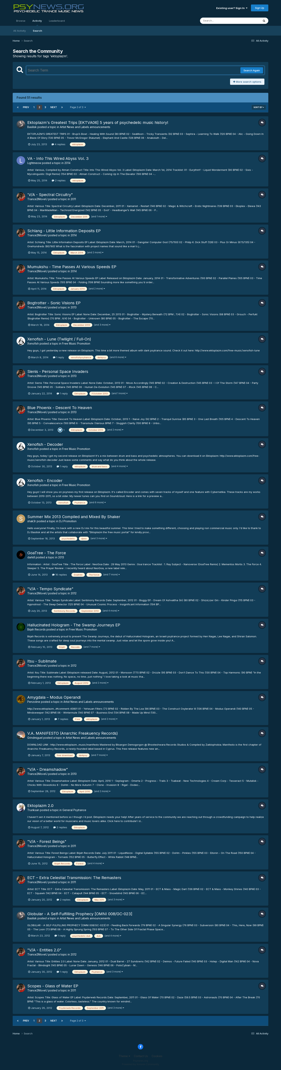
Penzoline (33, 701)
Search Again (252, 70)
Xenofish (33, 343)
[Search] (219, 21)
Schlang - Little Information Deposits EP (64, 230)
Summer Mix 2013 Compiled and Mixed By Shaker (73, 516)
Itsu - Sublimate (42, 661)
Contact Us (141, 1056)
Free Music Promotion (76, 343)
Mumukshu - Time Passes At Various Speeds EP (71, 266)
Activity (37, 22)
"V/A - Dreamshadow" (47, 769)
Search (37, 30)
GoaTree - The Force (46, 553)
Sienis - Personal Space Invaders (57, 371)
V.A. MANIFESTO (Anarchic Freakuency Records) (72, 733)
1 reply (58, 357)
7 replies (61, 719)
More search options (247, 81)
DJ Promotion (67, 521)
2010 (74, 773)
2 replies (59, 180)
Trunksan (33, 810)
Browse (20, 20)
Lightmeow (34, 163)
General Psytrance (74, 810)
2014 (67, 163)
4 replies (58, 144)
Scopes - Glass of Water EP (52, 986)
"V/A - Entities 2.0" (44, 950)
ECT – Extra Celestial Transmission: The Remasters (74, 877)
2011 (73, 199)
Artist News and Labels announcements (85, 127)
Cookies (157, 1056)
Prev (26, 107)
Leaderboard (57, 20)
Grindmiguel (35, 737)
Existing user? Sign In (231, 8)
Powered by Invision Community (140, 1064)
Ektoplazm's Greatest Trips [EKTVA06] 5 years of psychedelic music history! (97, 122)
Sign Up (259, 7)
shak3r (31, 521)
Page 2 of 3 (78, 107)
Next (53, 107)
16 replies (59, 574)
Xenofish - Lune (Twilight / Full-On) (59, 339)
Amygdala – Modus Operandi (54, 697)
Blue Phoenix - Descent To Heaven (59, 407)
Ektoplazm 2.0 (40, 805)
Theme (124, 1056)
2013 (73, 307)
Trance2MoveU (37, 199)
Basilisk (32, 127)
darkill (31, 557)
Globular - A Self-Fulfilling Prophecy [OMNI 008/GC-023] (79, 914)
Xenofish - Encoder (44, 480)
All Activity (19, 30)
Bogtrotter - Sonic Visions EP (54, 303)
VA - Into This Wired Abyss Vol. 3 (58, 158)
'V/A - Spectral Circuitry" (50, 194)
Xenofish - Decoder (45, 444)
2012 (73, 593)
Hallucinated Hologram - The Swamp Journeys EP (73, 625)
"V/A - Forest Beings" (46, 841)
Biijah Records (36, 629)
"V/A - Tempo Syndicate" (50, 588)
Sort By (258, 107)
